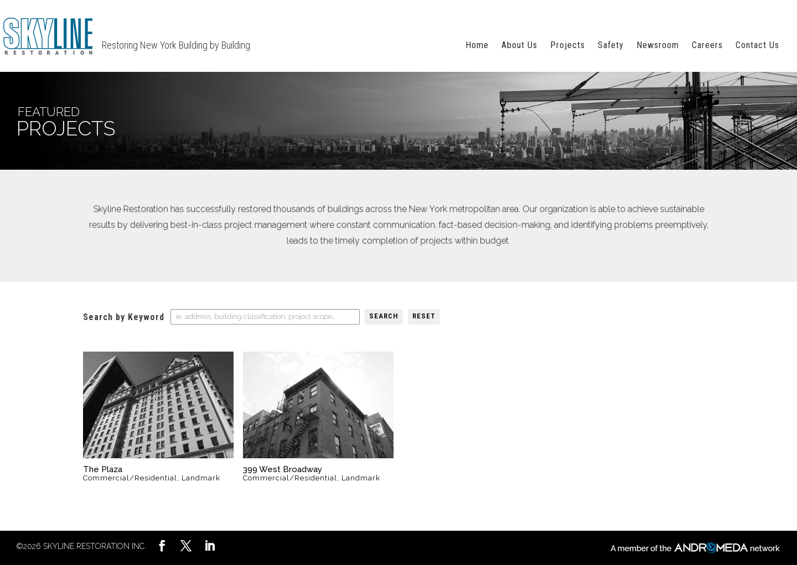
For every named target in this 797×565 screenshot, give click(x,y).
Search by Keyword (123, 317)
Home (477, 45)
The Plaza (102, 469)
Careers (707, 45)
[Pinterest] (209, 547)
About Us (519, 45)
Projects (567, 45)
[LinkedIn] (162, 547)
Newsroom (657, 45)
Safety (611, 45)
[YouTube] (186, 547)
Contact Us (757, 45)
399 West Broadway (282, 469)
